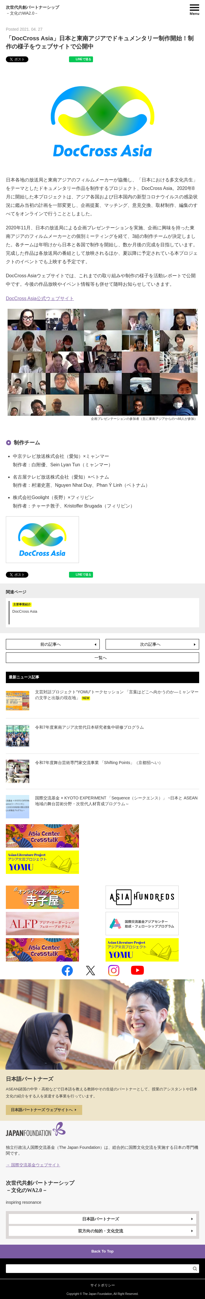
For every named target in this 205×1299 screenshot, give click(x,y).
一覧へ (100, 657)
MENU (194, 9)
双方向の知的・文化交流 (136, 1231)
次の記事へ (168, 644)
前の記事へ (68, 644)
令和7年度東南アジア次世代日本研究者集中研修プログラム (89, 727)
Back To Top (102, 1251)
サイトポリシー (102, 1285)
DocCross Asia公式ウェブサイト (40, 298)
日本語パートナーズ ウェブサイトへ (44, 1110)
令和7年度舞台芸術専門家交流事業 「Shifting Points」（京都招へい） (99, 762)
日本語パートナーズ (138, 1219)
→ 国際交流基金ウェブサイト (33, 1165)
